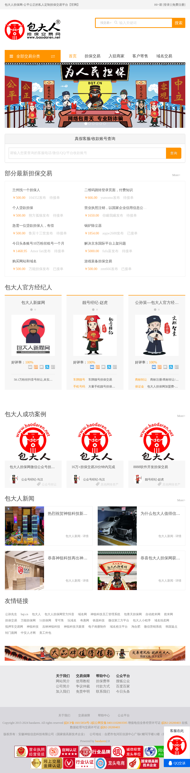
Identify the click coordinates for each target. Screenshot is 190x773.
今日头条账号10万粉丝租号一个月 (38, 243)
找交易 (104, 22)
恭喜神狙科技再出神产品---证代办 (77, 558)
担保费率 (103, 681)
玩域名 (72, 620)
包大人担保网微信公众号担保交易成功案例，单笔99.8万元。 (56, 467)
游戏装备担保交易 (98, 261)
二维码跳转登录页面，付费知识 (108, 190)
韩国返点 (171, 626)
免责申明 (83, 691)
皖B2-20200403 (171, 723)
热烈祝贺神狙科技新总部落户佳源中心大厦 (85, 513)
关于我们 (63, 676)
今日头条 (123, 691)
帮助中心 (103, 676)
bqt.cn (24, 614)
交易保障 (83, 676)
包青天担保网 (133, 614)
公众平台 (123, 676)
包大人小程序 (142, 620)
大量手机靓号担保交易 (103, 386)
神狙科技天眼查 (74, 626)
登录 (167, 4)
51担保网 (45, 620)
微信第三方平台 (118, 620)
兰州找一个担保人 (26, 190)
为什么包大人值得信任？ (162, 513)
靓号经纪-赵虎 (94, 302)
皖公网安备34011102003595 (109, 723)
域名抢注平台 (119, 626)
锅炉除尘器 (93, 225)
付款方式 (103, 686)
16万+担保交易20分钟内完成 (93, 467)
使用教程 (83, 681)
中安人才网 (28, 633)
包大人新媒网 (33, 302)
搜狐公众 (123, 681)
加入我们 (63, 691)
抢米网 (168, 614)
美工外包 (45, 633)
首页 (73, 56)
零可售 (59, 620)
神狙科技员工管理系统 (105, 614)
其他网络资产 (110, 484)
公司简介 (63, 686)
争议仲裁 (83, 686)
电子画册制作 (97, 626)
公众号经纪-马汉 (32, 479)
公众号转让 (49, 484)
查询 (173, 153)
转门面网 (11, 633)
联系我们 (103, 691)
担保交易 (92, 56)
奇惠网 (84, 620)
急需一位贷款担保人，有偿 (33, 225)
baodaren (100, 741)
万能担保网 (28, 620)
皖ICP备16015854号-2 (78, 723)
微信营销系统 (153, 626)
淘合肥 (135, 626)
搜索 (179, 23)
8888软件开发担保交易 (150, 467)
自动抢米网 (152, 614)
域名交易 (164, 56)
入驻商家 (116, 56)
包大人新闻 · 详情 (77, 536)
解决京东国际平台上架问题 (105, 243)
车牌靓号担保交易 (100, 379)
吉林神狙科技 (51, 626)
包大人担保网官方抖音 (59, 614)
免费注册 (178, 4)
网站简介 (63, 681)
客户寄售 (140, 56)
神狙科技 (33, 626)
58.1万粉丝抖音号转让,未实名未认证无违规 (42, 379)
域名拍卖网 (161, 620)
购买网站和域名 (24, 261)
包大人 (36, 614)
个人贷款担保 (22, 208)
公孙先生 (11, 614)
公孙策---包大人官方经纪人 (159, 302)
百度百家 (123, 686)
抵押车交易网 (14, 626)
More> (176, 175)
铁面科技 (99, 620)
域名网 (82, 614)
